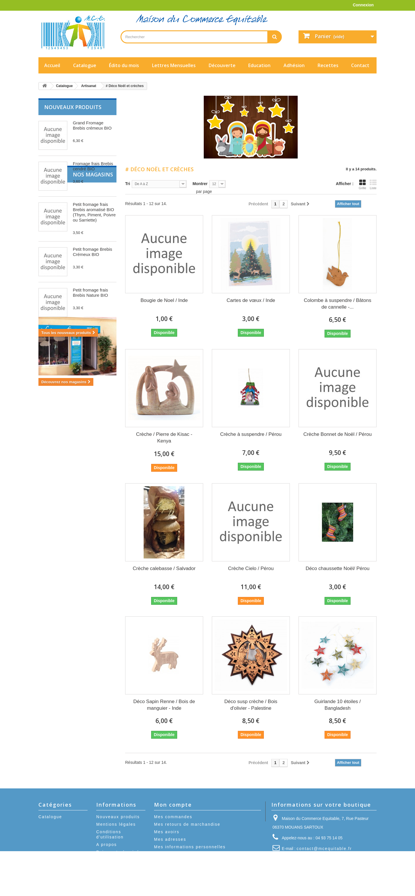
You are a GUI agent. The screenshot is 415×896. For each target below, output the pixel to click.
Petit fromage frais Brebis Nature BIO (90, 292)
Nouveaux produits (72, 107)
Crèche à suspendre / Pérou (251, 434)
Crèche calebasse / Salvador (164, 568)
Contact (360, 65)
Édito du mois (124, 65)
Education (259, 65)
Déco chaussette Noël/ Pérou (337, 568)
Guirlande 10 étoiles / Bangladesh (337, 705)
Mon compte (173, 804)
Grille (362, 184)
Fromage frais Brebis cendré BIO (93, 166)
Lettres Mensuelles (174, 65)
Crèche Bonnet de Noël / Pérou (337, 434)
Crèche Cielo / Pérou (251, 568)
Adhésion (294, 65)
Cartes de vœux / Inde (251, 300)
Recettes (328, 65)
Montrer (200, 183)
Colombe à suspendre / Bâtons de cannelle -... (337, 304)
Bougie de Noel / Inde (164, 300)
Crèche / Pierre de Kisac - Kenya (164, 438)
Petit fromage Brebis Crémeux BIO (92, 252)
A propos (106, 844)
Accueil (52, 65)
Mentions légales (116, 824)
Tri (127, 183)
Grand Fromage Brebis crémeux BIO (92, 125)
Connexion (363, 5)
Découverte (222, 65)
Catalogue (84, 65)
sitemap (105, 859)
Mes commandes (173, 816)
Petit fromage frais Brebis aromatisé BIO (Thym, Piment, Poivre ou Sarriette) (94, 212)
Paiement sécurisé (117, 852)
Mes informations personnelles (190, 847)
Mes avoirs (166, 831)
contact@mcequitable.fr (324, 848)
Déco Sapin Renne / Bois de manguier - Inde (164, 705)
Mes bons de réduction (180, 854)
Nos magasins (64, 354)
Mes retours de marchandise (187, 824)
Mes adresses (170, 839)
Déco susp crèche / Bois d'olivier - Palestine (250, 705)
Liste (373, 184)
